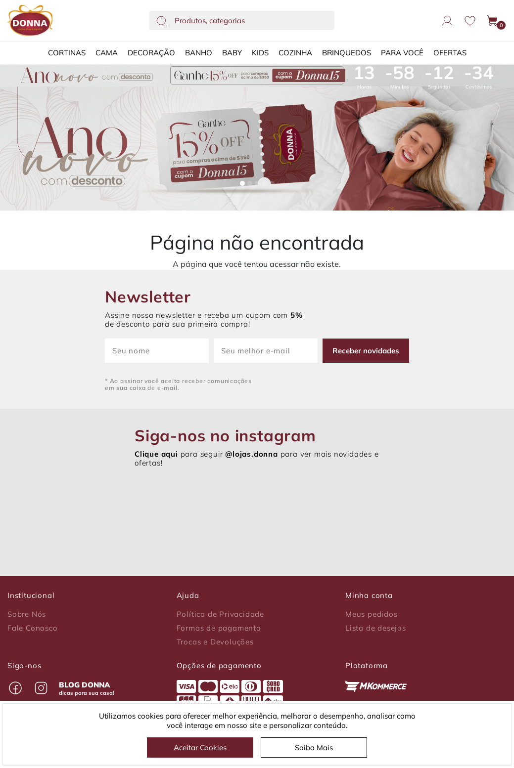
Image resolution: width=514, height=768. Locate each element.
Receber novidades (365, 350)
